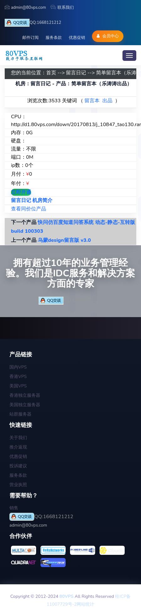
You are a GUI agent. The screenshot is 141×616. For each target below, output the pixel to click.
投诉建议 (18, 466)
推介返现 (18, 447)
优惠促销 (77, 37)
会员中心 (107, 36)
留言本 (92, 100)
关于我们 (18, 438)
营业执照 (18, 485)
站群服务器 (20, 414)
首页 (51, 72)
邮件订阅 (30, 37)
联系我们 (62, 7)
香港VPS (18, 377)
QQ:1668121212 (33, 23)
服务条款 (54, 37)
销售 (13, 508)
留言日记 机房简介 (31, 200)
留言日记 (76, 72)
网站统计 (85, 604)
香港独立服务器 (24, 395)
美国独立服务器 (24, 405)
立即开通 (21, 192)
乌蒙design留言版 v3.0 (64, 240)
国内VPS (18, 367)
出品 (107, 100)
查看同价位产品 (28, 208)
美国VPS (18, 386)
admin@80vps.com (25, 7)
